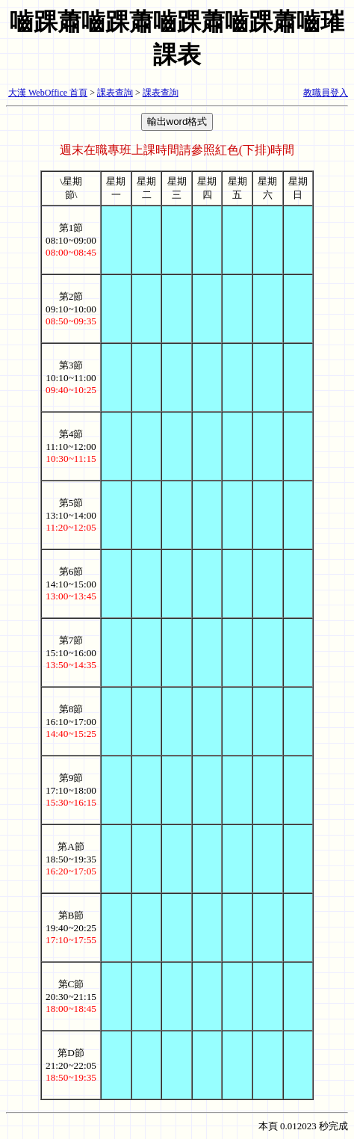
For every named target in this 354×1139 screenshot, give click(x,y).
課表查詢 (115, 92)
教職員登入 (325, 92)
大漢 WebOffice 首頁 (47, 92)
